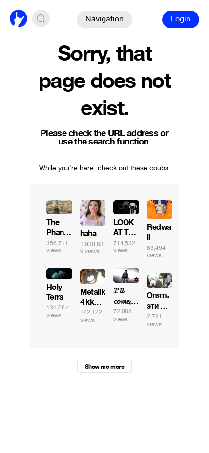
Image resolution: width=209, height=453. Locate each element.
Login (180, 19)
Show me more (104, 367)
